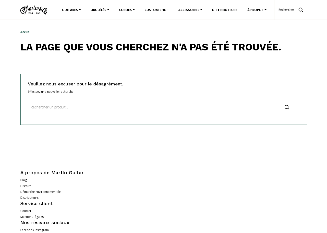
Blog (23, 180)
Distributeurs (29, 198)
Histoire (25, 186)
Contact (25, 211)
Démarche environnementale (40, 192)
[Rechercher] (163, 107)
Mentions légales (32, 217)
